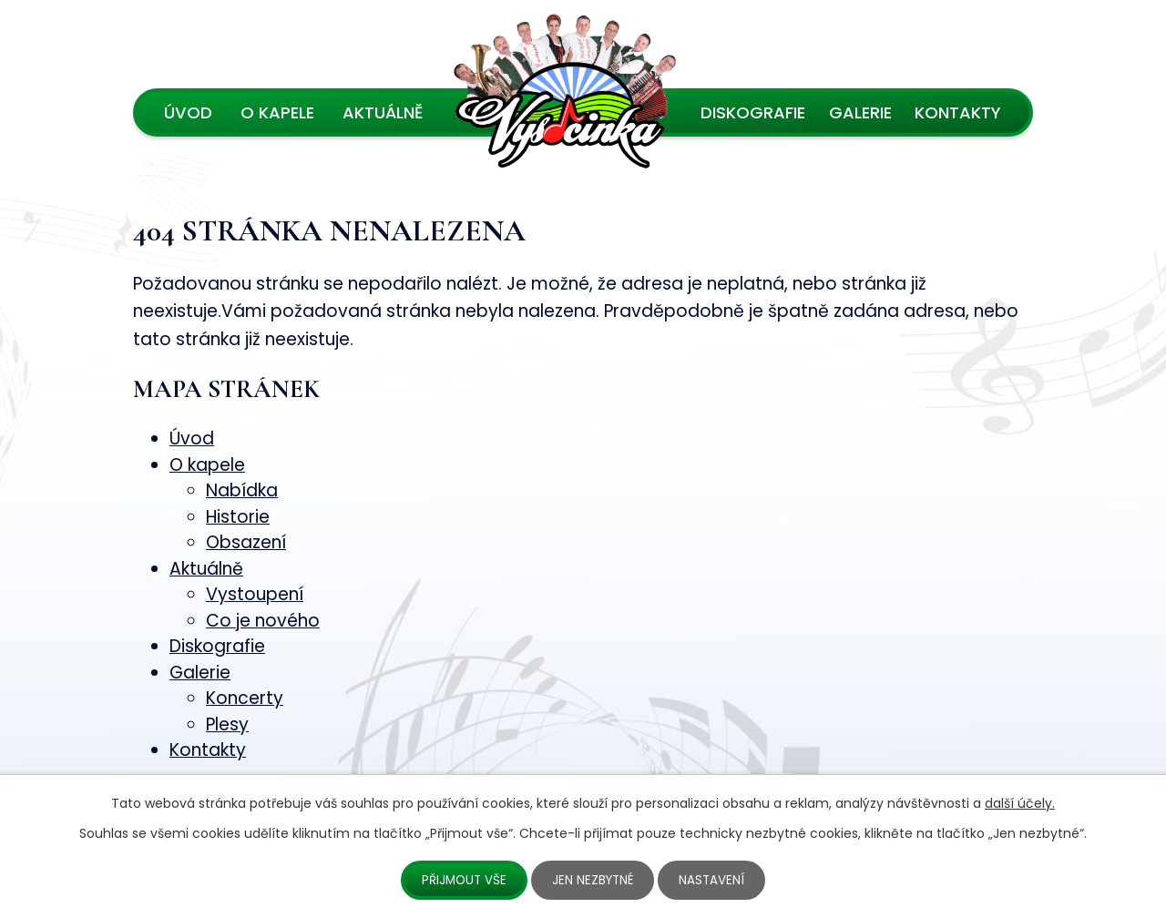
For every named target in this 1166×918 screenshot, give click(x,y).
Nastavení (715, 880)
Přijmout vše (462, 880)
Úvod (188, 112)
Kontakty (958, 112)
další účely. (1020, 802)
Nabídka (242, 490)
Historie (238, 517)
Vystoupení (254, 594)
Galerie (860, 112)
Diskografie (753, 112)
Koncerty (244, 698)
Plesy (227, 724)
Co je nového (263, 620)
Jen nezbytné (594, 880)
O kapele (277, 112)
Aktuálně (383, 112)
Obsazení (246, 542)
